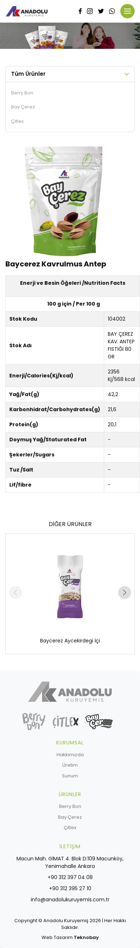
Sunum (70, 775)
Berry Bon (22, 92)
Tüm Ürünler (28, 74)
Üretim (70, 765)
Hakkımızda (70, 754)
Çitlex (17, 121)
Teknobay (86, 937)
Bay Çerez (23, 106)
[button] (124, 592)
